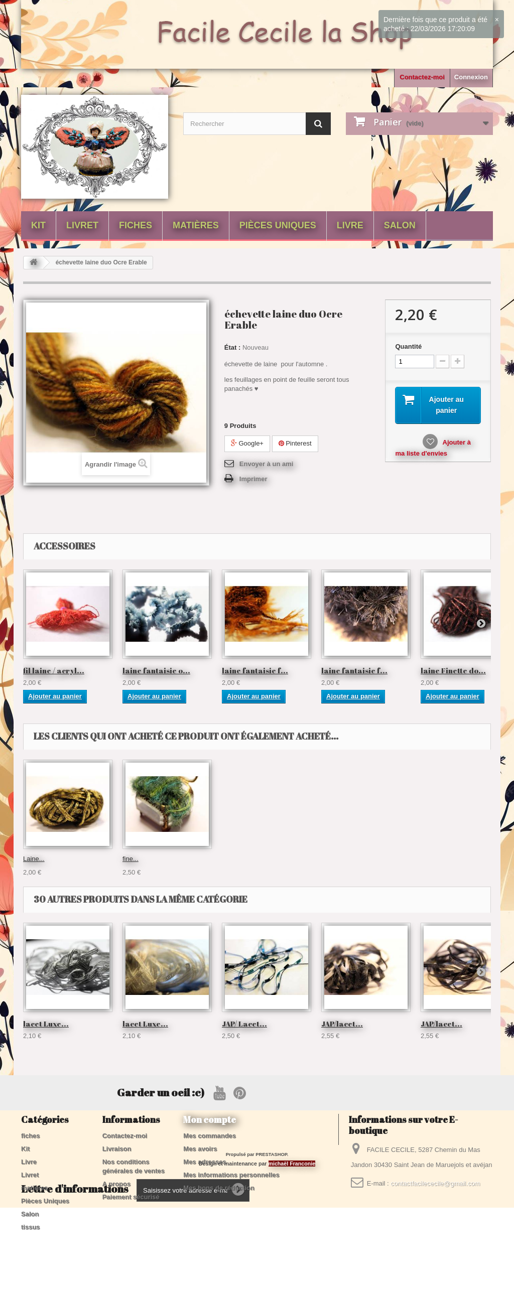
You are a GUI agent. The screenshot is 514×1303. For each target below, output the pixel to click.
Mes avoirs (200, 1148)
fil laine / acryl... (53, 670)
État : (232, 347)
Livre (350, 225)
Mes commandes (209, 1135)
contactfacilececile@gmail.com (435, 1183)
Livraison (117, 1148)
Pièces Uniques (277, 225)
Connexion (471, 77)
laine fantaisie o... (156, 670)
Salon (400, 225)
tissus (30, 1227)
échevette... (139, 858)
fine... (429, 858)
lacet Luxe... (239, 858)
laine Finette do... (453, 670)
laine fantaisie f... (255, 670)
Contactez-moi (422, 77)
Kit (38, 225)
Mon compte (209, 1119)
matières (196, 225)
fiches (135, 225)
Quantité (408, 346)
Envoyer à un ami (266, 464)
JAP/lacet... (342, 1024)
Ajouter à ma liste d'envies (432, 448)
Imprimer (253, 479)
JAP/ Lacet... (244, 1024)
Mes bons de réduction (218, 1188)
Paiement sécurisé (131, 1197)
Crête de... (38, 858)
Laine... (332, 858)
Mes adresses (204, 1162)
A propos (116, 1184)
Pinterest (295, 443)
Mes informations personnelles (231, 1175)
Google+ (247, 443)
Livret (82, 225)
